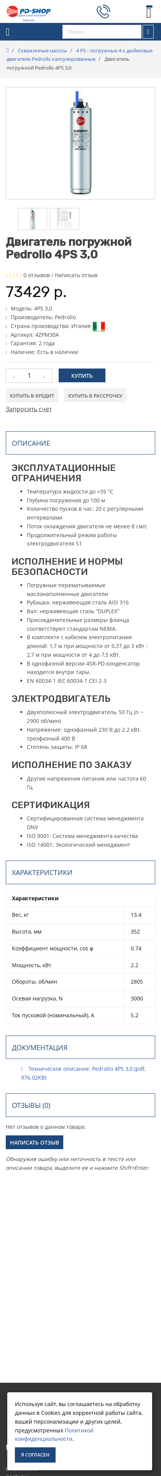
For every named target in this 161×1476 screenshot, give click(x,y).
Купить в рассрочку (95, 395)
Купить (82, 375)
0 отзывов (36, 275)
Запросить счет (29, 409)
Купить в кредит (32, 395)
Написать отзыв (76, 275)
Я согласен (35, 1455)
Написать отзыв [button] (34, 1142)
